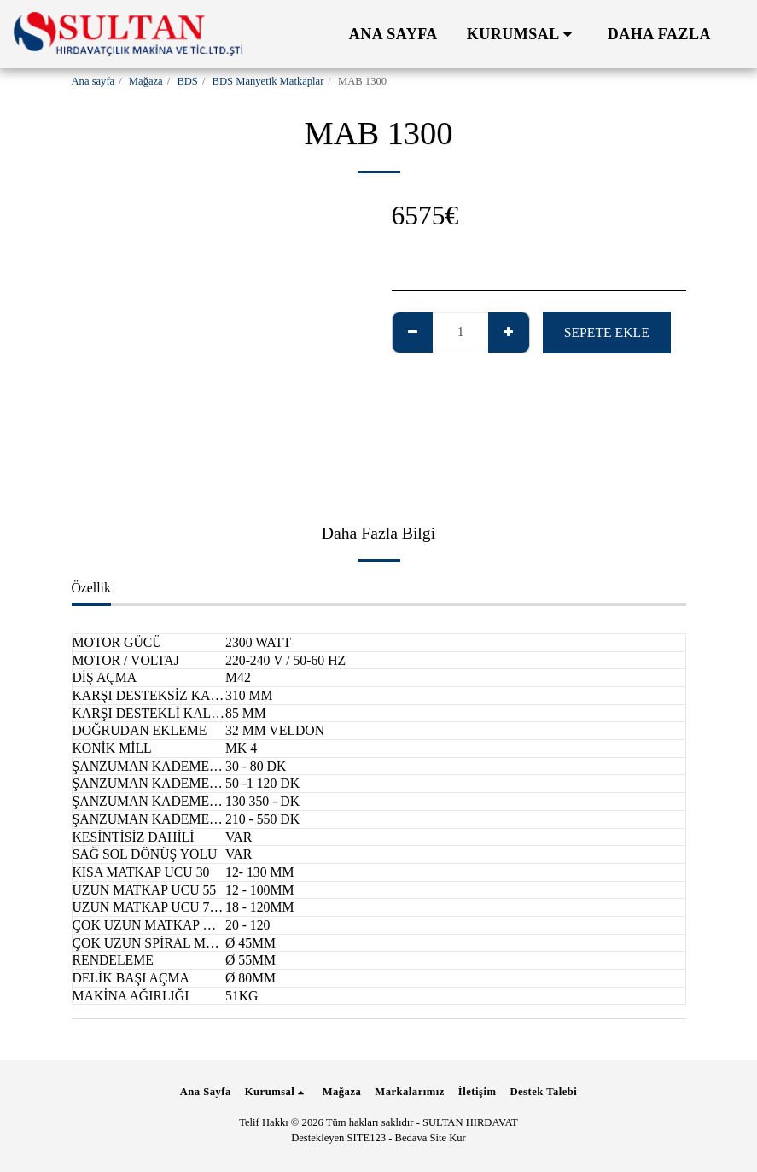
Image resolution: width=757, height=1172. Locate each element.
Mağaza (146, 81)
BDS (187, 81)
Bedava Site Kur (430, 1138)
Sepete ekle (606, 332)
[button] (522, 34)
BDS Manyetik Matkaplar (268, 81)
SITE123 (366, 1138)
